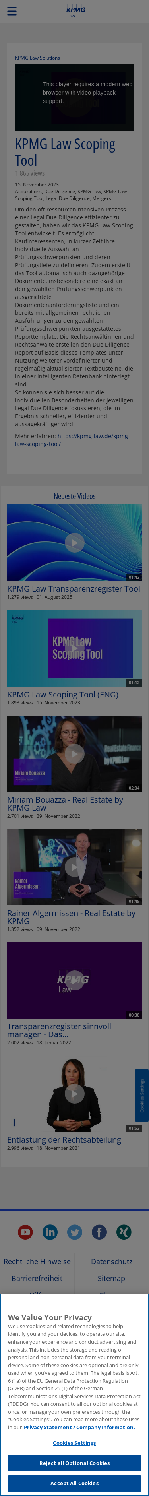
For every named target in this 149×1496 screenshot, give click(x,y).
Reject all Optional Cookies (74, 1467)
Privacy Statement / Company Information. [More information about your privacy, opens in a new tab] (79, 1431)
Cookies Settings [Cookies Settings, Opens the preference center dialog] (74, 1447)
